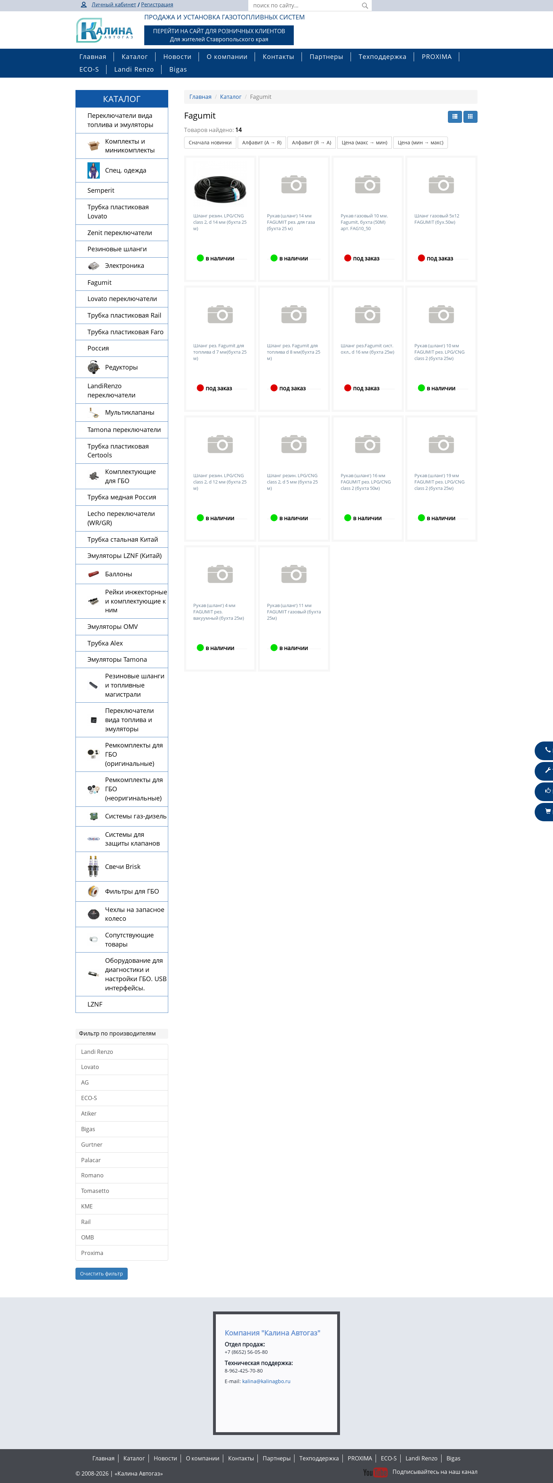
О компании (227, 56)
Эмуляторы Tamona (117, 659)
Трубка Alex (105, 643)
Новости (177, 56)
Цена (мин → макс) (420, 142)
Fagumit (99, 282)
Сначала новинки (210, 142)
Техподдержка (383, 56)
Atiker (89, 1113)
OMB (87, 1237)
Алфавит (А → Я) (261, 142)
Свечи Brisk (122, 866)
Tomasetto (95, 1191)
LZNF (94, 1004)
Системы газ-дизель (136, 816)
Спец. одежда (125, 170)
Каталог (135, 56)
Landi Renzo (134, 69)
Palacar (91, 1160)
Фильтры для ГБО (132, 891)
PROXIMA (437, 56)
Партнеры (327, 56)
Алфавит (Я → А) (311, 142)
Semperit (100, 190)
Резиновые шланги (117, 249)
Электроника (124, 265)
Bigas (178, 69)
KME (87, 1206)
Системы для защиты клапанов (132, 839)
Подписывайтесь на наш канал (420, 1472)
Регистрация (157, 4)
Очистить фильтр (101, 1273)
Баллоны (118, 574)
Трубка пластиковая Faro (125, 332)
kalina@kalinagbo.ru (266, 1381)
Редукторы (121, 367)
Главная (93, 56)
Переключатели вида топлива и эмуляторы (120, 120)
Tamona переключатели (124, 429)
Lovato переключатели (122, 298)
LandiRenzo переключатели (111, 390)
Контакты (278, 56)
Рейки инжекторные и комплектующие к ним (136, 601)
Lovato (90, 1067)
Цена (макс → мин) (364, 142)
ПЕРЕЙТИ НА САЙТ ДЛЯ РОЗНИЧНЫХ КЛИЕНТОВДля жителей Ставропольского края (219, 35)
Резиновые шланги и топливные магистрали (134, 685)
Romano (92, 1175)
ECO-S (89, 69)
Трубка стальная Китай (122, 539)
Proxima (92, 1253)
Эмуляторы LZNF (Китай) (124, 555)
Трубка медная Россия (121, 497)
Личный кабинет (114, 4)
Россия (98, 348)
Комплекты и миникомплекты (130, 146)
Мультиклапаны (129, 412)
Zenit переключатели (119, 232)
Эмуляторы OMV (112, 626)
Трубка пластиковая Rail (124, 315)
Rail (86, 1222)
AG (85, 1082)
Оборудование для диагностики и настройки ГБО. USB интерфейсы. (136, 974)
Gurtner (92, 1144)
